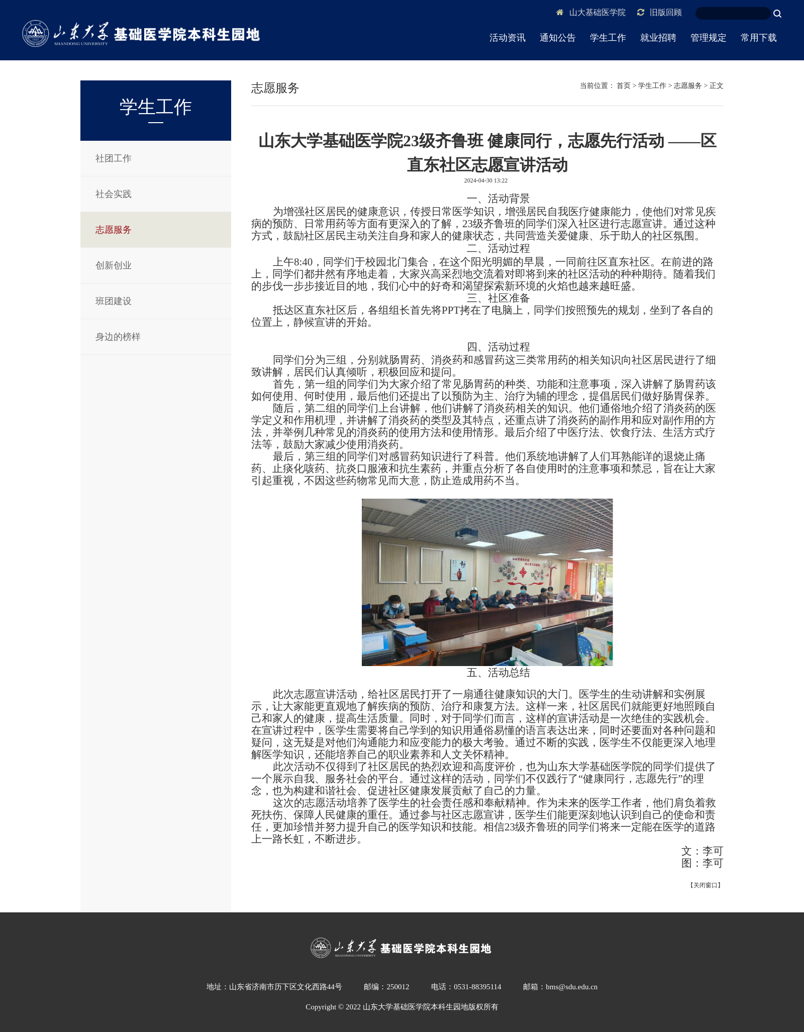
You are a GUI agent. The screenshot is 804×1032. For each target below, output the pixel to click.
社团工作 (113, 158)
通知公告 (558, 38)
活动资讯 (507, 38)
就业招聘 (658, 38)
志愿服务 (113, 230)
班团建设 (113, 301)
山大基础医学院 (591, 12)
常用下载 (759, 38)
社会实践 (113, 194)
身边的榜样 (118, 337)
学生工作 (608, 38)
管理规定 (708, 38)
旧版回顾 (659, 12)
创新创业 (113, 265)
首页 (624, 85)
